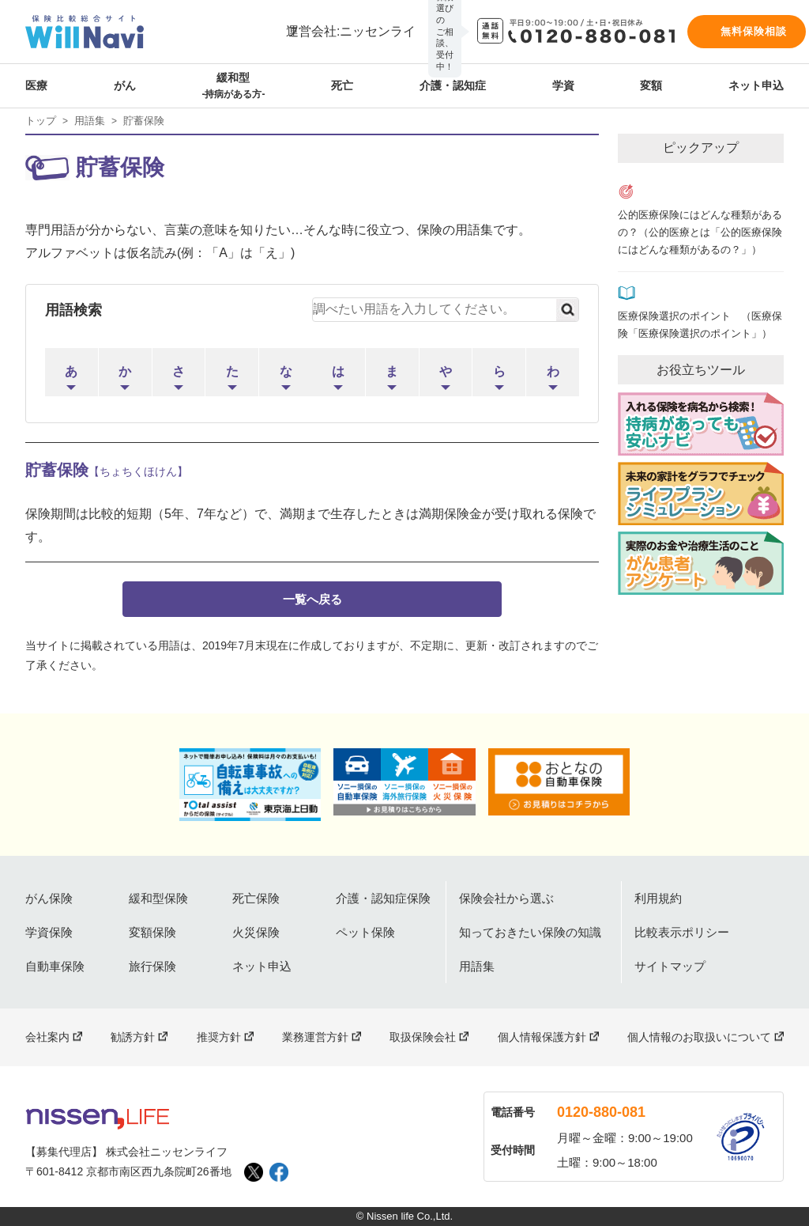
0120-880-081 (601, 1112)
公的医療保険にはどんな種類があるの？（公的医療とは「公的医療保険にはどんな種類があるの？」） (700, 232)
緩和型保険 (158, 898)
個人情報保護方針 (542, 1037)
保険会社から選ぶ (506, 898)
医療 (36, 85)
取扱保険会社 (422, 1037)
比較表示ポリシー (681, 932)
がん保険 (49, 898)
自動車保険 (55, 966)
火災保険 (256, 932)
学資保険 (49, 932)
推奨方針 (219, 1037)
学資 (563, 85)
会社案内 (47, 1037)
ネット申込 (756, 85)
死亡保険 (256, 898)
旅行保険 (152, 966)
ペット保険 (365, 932)
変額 (651, 85)
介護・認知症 (453, 85)
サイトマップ (670, 966)
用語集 (89, 121)
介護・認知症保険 (383, 898)
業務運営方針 (315, 1037)
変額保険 (152, 932)
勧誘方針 (133, 1037)
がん (125, 85)
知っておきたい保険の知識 (530, 932)
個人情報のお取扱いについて (699, 1037)
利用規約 (658, 898)
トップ (40, 121)
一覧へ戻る (312, 599)
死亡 (342, 85)
